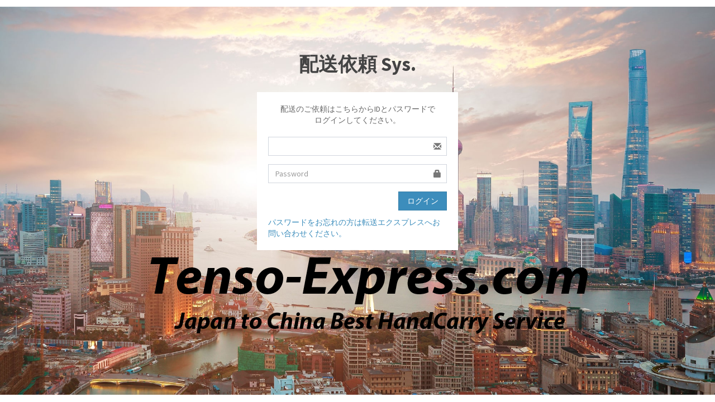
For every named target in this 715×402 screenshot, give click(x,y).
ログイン (422, 201)
